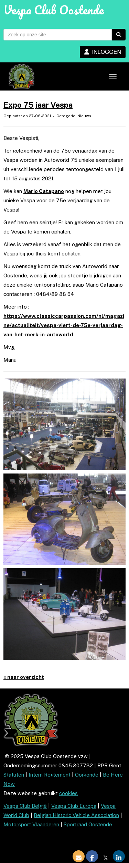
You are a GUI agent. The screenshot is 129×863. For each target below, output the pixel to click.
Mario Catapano (43, 191)
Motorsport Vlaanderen (31, 824)
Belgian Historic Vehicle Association (76, 815)
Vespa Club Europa (73, 806)
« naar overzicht (23, 677)
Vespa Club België (25, 806)
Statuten (13, 775)
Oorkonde (86, 775)
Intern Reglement (50, 775)
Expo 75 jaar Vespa (38, 104)
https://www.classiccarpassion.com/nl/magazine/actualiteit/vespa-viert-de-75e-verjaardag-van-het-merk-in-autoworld (63, 325)
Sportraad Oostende (88, 824)
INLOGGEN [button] (102, 52)
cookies (68, 793)
